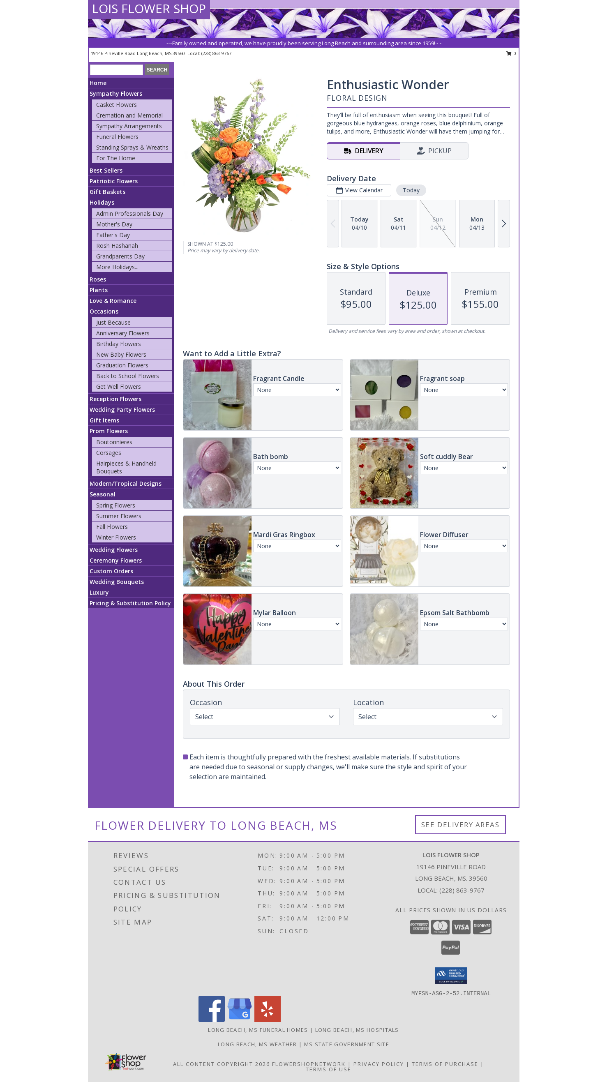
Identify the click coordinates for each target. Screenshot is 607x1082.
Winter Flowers (116, 537)
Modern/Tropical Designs (126, 483)
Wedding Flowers (114, 550)
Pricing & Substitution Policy (130, 603)
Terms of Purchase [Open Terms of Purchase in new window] (445, 1064)
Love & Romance (113, 301)
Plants (99, 290)
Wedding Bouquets (117, 582)
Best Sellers (106, 170)
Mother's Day (114, 224)
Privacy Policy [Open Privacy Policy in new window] (378, 1064)
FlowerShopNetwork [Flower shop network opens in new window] (309, 1064)
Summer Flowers (118, 516)
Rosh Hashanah (117, 245)
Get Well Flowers (118, 386)
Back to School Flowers (127, 376)
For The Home (115, 158)
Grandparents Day (120, 256)
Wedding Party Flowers (122, 409)
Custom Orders (111, 571)
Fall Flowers (112, 527)
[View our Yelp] (267, 1020)
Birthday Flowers (118, 344)
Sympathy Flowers (116, 93)
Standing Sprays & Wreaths (132, 147)
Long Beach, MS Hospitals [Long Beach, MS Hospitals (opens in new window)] (357, 1030)
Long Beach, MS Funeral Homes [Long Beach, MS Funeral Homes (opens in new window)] (258, 1030)
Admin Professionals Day (129, 213)
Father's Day (113, 235)
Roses (98, 279)
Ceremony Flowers (116, 560)
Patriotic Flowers (114, 181)
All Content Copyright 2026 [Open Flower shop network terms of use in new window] (221, 1064)
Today (411, 190)
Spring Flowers (115, 505)
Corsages (108, 453)
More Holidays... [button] (117, 267)
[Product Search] (116, 70)
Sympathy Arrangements (129, 126)
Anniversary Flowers (123, 333)
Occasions (104, 311)
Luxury (99, 592)
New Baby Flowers (121, 354)
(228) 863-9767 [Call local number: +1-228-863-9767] (216, 53)
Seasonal (102, 494)
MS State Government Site (346, 1044)
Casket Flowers (116, 104)
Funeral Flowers (117, 137)
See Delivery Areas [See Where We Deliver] (460, 824)
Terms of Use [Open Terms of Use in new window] (328, 1069)
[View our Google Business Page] (239, 1020)
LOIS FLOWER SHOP (149, 8)
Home (98, 83)
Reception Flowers (115, 399)
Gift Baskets (107, 192)
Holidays (102, 202)
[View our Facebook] (211, 1020)
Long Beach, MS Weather (257, 1044)
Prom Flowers (109, 431)
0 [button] (511, 53)
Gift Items (104, 420)
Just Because (113, 322)
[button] (451, 975)
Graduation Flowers (122, 365)
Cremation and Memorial (129, 115)
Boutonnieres (114, 442)
